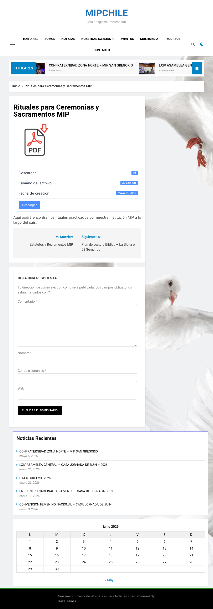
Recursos (172, 39)
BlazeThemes (67, 601)
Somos (50, 39)
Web (21, 388)
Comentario (27, 301)
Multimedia (149, 39)
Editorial (30, 39)
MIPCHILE (106, 12)
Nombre (25, 353)
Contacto (102, 50)
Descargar (29, 205)
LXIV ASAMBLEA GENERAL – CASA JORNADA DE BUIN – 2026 (63, 465)
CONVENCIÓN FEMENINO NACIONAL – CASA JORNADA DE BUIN (65, 504)
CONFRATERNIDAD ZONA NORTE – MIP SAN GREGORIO (95, 65)
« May (109, 580)
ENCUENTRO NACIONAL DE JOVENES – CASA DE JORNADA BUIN (66, 491)
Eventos (127, 39)
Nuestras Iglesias (96, 39)
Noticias (68, 39)
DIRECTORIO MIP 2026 (35, 478)
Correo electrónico (32, 371)
